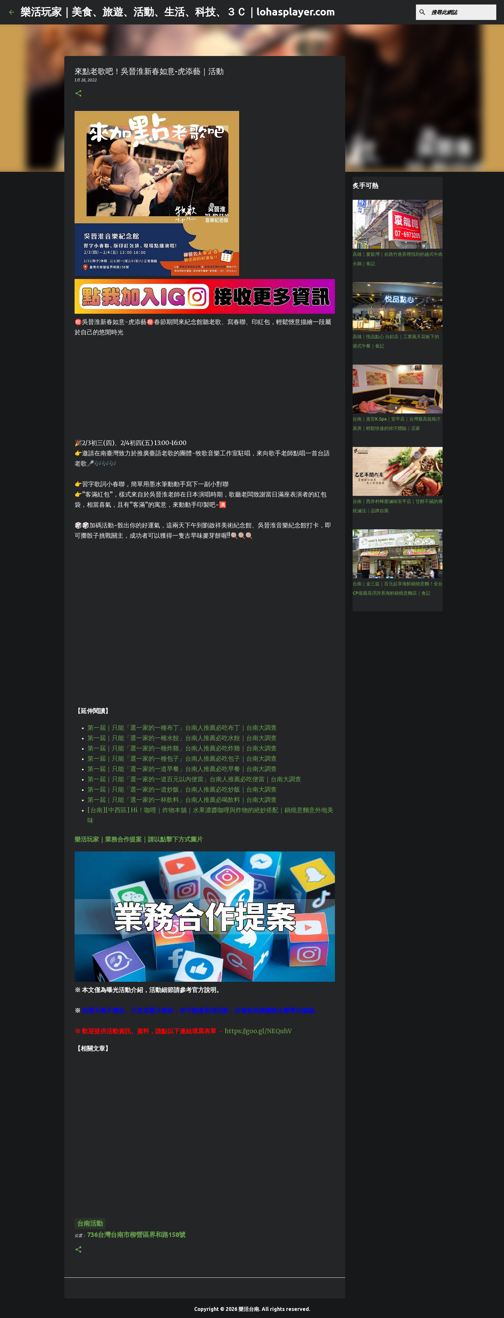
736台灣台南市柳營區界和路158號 (136, 1234)
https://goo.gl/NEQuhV (258, 1031)
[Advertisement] (205, 383)
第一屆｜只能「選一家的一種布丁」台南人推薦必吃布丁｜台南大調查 (182, 727)
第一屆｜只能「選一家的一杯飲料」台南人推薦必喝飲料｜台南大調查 (182, 799)
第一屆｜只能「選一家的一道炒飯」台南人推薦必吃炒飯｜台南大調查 (182, 789)
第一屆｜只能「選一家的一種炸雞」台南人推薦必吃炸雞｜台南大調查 (182, 748)
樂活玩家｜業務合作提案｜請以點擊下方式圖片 (139, 839)
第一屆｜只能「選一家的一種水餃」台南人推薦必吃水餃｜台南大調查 (182, 738)
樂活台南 (249, 1309)
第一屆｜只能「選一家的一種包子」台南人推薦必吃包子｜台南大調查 (182, 758)
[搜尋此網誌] (462, 12)
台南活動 (90, 1223)
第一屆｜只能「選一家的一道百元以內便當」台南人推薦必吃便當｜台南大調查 (194, 779)
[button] (78, 93)
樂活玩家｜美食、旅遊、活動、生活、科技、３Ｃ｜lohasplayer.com (178, 11)
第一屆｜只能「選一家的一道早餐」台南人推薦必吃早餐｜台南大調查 (182, 769)
